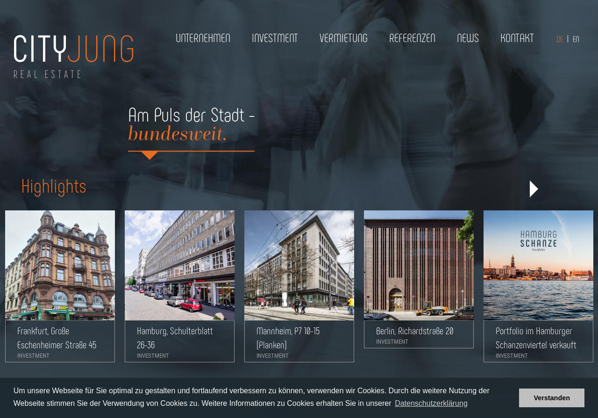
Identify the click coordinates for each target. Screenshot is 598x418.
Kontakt (517, 37)
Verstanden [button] (552, 398)
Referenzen (412, 37)
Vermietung (344, 37)
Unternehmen (203, 37)
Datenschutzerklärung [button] (431, 403)
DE (559, 39)
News (468, 37)
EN (576, 39)
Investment (275, 37)
